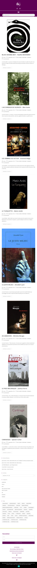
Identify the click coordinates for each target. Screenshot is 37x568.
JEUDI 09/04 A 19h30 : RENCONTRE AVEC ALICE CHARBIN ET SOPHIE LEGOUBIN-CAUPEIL (17, 460)
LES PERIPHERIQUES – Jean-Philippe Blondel (9, 464)
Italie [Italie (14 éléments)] (9, 513)
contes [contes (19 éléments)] (4, 509)
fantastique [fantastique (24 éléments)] (15, 511)
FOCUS (3, 484)
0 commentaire (6, 59)
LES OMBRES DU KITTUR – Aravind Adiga (16, 158)
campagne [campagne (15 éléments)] (16, 507)
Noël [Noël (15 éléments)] (8, 515)
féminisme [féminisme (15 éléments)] (22, 511)
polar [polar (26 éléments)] (16, 515)
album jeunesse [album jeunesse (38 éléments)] (13, 503)
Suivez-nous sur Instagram (17, 557)
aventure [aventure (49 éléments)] (18, 505)
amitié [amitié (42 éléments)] (19, 503)
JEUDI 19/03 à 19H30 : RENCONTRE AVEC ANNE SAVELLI (12, 462)
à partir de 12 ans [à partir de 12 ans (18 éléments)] (14, 521)
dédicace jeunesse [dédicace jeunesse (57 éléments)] (18, 509)
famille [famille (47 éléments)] (10, 511)
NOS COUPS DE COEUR (6, 488)
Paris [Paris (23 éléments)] (12, 515)
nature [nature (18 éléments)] (4, 515)
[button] (18, 12)
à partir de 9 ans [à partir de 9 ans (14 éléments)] (6, 521)
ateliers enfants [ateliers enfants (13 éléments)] (11, 505)
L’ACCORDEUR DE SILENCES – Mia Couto (16, 107)
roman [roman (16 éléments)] (4, 517)
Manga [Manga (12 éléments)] (23, 513)
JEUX (2, 486)
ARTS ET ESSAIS (4, 490)
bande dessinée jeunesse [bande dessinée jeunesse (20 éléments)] (7, 507)
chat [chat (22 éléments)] (21, 507)
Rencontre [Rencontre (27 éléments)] (31, 515)
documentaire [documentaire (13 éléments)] (10, 509)
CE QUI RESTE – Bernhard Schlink (8, 467)
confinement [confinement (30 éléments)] (31, 507)
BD (2, 492)
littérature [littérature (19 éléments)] (18, 513)
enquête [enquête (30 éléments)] (30, 509)
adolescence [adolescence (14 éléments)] (5, 503)
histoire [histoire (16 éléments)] (27, 511)
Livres (4, 57)
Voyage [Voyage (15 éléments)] (26, 517)
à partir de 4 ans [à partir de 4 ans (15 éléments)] (14, 519)
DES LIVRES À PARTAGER (21, 57)
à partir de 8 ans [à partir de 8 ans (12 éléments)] (23, 519)
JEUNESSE (3, 494)
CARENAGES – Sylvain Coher (12, 440)
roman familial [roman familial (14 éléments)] (20, 517)
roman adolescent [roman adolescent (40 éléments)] (11, 517)
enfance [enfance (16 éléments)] (25, 509)
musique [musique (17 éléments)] (28, 513)
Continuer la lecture (7, 67)
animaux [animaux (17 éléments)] (4, 505)
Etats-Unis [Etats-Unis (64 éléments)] (5, 511)
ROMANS (29, 57)
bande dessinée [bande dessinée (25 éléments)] (25, 505)
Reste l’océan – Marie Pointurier (7, 469)
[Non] (35, 564)
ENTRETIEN (4, 482)
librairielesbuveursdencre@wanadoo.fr (17, 551)
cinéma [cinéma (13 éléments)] (25, 507)
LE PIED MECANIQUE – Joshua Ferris (14, 388)
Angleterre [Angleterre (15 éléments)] (28, 503)
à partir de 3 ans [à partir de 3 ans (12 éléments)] (6, 519)
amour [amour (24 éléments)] (23, 503)
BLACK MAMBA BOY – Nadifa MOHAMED (16, 55)
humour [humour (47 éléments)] (4, 513)
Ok (18, 566)
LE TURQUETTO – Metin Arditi (12, 211)
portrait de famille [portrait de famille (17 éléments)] (23, 515)
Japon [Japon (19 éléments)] (13, 513)
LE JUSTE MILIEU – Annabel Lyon (13, 285)
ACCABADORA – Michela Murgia (13, 336)
